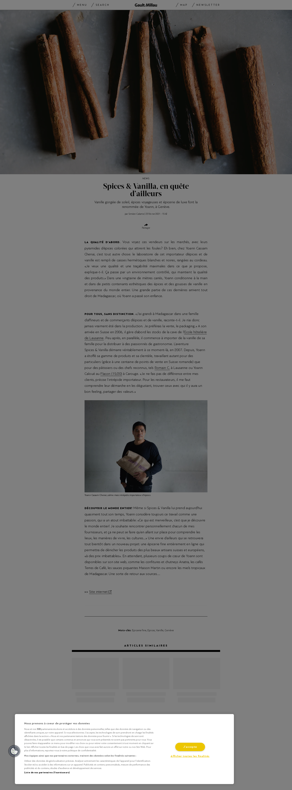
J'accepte (190, 746)
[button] (14, 751)
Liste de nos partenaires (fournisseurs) (47, 772)
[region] (124, 749)
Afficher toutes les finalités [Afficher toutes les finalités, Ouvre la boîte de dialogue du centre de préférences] (190, 756)
